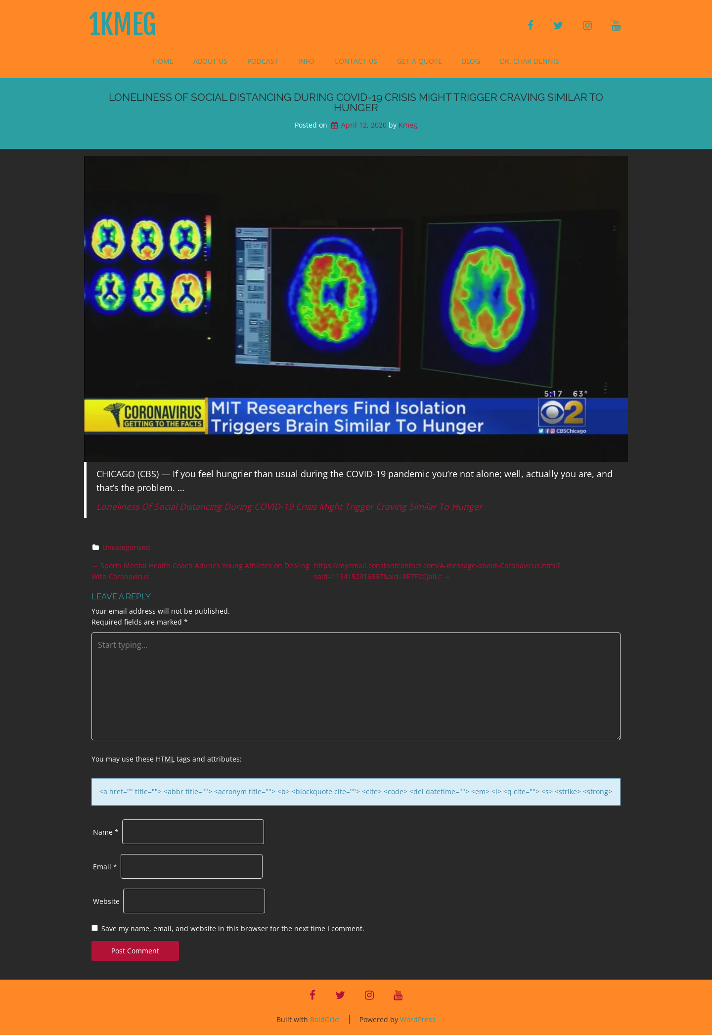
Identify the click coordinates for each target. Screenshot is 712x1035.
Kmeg (408, 125)
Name (106, 832)
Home (163, 61)
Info (306, 61)
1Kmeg (122, 25)
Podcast (262, 61)
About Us (210, 61)
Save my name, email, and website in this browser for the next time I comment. (232, 928)
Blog (471, 61)
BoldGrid (324, 1019)
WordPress (418, 1019)
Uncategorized (126, 547)
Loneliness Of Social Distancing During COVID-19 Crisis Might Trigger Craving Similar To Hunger (289, 506)
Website (106, 901)
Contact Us (355, 61)
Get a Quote (419, 61)
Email (105, 866)
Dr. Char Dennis (529, 61)
